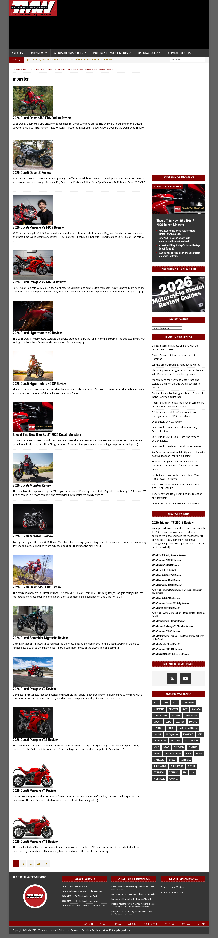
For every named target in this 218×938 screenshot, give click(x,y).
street (172, 759)
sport (199, 753)
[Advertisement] (135, 25)
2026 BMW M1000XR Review (165, 565)
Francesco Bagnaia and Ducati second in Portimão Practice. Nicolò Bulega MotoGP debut (175, 465)
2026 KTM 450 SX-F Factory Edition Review (80, 901)
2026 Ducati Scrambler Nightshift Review (40, 638)
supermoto (160, 766)
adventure (188, 702)
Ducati (157, 721)
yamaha (173, 778)
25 (38, 863)
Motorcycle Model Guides (110, 53)
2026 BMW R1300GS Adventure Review (170, 654)
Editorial (132, 923)
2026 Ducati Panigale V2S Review (35, 740)
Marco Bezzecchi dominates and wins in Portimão (133, 894)
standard (159, 759)
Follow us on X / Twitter (172, 887)
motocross (160, 740)
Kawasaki (188, 734)
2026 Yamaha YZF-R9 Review (166, 631)
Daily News (37, 53)
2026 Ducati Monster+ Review (33, 536)
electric (180, 721)
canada (196, 709)
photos (193, 747)
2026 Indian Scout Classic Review (168, 621)
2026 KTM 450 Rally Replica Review (169, 555)
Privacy (117, 923)
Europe (193, 721)
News (166, 747)
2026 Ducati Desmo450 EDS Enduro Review (42, 118)
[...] (171, 547)
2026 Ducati (63, 69)
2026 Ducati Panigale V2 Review (34, 689)
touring (173, 772)
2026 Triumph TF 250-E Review (173, 523)
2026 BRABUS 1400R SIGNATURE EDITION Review (83, 905)
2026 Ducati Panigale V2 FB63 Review (38, 227)
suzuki (191, 766)
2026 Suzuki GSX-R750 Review (166, 575)
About (103, 923)
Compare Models (179, 53)
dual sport (191, 715)
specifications (173, 753)
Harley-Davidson (188, 728)
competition (160, 715)
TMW (17, 69)
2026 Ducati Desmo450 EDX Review (37, 587)
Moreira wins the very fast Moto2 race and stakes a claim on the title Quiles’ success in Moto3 (176, 383)
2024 (175, 702)
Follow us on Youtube (172, 892)
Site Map (202, 923)
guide (171, 728)
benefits (173, 709)
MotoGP (175, 740)
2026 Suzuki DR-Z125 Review (166, 598)
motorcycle (191, 740)
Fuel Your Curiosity (178, 513)
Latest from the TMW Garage (178, 177)
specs (188, 753)
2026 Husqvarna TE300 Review (166, 585)
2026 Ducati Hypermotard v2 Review (37, 333)
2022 (156, 702)
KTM (200, 734)
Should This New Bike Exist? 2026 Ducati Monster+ (47, 435)
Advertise (88, 923)
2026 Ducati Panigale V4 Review (34, 791)
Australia (159, 709)
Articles (17, 53)
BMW (184, 709)
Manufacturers (148, 53)
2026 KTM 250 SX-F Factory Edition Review (175, 503)
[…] (14, 131)
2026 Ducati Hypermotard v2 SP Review (39, 384)
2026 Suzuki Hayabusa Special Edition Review (177, 446)
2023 (165, 702)
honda (157, 734)
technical (159, 772)
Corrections (150, 923)
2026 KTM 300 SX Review (164, 570)
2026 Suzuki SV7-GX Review (167, 421)
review (157, 753)
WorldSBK (159, 778)
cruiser (176, 715)
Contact (186, 923)
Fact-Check (169, 923)
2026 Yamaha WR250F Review (166, 560)
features (158, 728)
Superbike (186, 759)
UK (184, 772)
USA (193, 772)
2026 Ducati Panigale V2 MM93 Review (39, 282)
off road (179, 747)
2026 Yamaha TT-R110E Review (167, 649)
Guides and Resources (68, 53)
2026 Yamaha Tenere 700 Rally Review (170, 603)
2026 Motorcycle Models (38, 69)
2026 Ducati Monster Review (32, 485)
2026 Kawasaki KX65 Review (165, 644)
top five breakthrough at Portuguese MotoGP (177, 364)
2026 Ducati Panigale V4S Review (35, 841)
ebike (168, 721)
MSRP (156, 747)
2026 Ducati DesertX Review (32, 173)
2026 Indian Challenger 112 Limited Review (172, 626)
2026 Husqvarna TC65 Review (166, 580)
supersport (177, 766)
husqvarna (172, 734)
